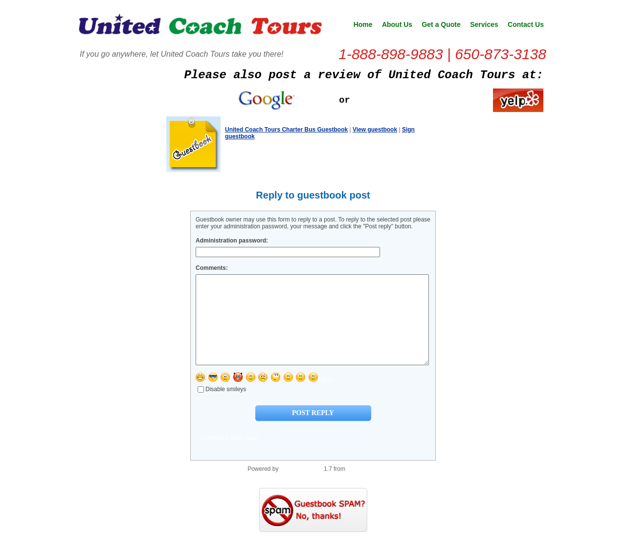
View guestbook (375, 129)
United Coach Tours (200, 27)
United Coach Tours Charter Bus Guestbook (286, 129)
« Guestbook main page (227, 455)
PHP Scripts (362, 486)
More (328, 397)
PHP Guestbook (301, 486)
